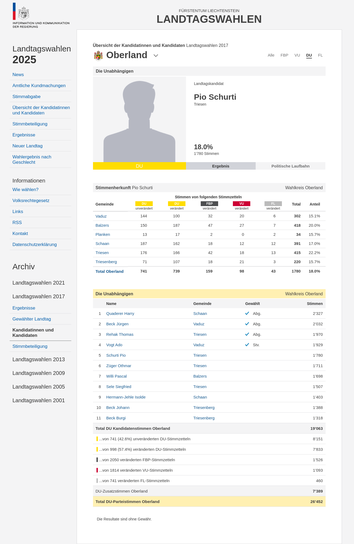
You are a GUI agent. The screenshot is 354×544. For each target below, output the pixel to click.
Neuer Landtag (28, 145)
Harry (120, 313)
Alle (271, 55)
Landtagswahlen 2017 (39, 296)
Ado (114, 344)
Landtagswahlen (42, 54)
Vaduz (101, 216)
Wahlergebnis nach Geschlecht (32, 159)
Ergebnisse (24, 134)
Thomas (119, 334)
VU (297, 55)
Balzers (102, 225)
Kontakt (20, 233)
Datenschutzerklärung (35, 244)
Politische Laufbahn (290, 166)
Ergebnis (220, 166)
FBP (284, 55)
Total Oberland (110, 271)
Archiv (24, 266)
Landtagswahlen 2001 (39, 400)
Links (18, 211)
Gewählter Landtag (32, 319)
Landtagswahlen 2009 (39, 373)
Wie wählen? (26, 189)
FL (320, 55)
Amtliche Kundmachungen (39, 85)
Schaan (102, 243)
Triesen (102, 252)
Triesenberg (106, 261)
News (18, 74)
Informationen (29, 181)
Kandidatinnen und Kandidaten (33, 332)
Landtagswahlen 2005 (39, 387)
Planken (103, 234)
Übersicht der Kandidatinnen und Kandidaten (41, 110)
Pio (116, 355)
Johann (118, 407)
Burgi (116, 418)
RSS (17, 222)
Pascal (116, 376)
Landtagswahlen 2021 (39, 283)
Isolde (126, 397)
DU (309, 55)
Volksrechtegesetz (31, 200)
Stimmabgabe (27, 96)
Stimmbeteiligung (30, 123)
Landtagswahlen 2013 (39, 359)
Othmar (118, 365)
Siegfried (118, 386)
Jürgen (117, 324)
